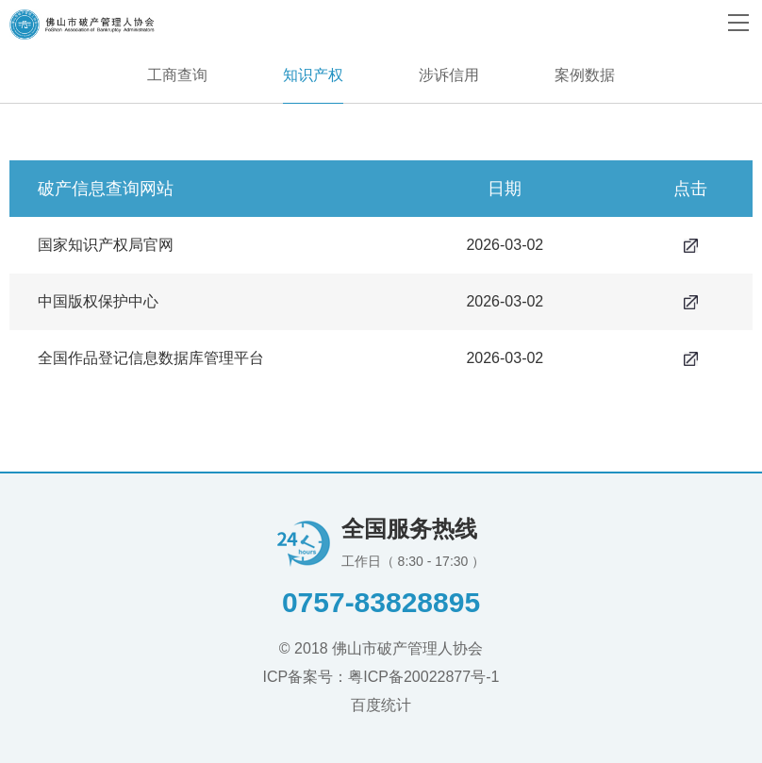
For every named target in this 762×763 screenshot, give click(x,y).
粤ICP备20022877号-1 (423, 677)
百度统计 (381, 705)
